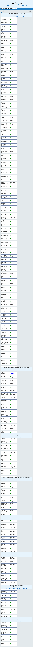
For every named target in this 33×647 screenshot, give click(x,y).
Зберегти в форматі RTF (3, 11)
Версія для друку (30, 11)
